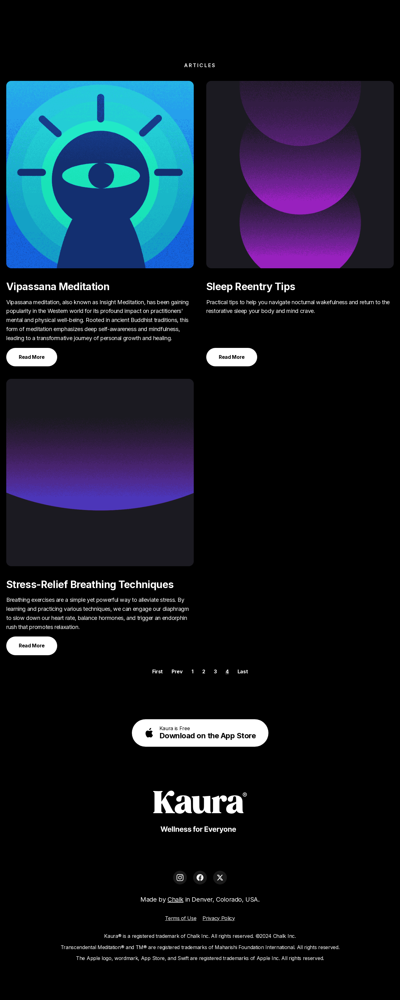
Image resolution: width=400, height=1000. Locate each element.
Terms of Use (180, 918)
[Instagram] (180, 877)
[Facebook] (200, 877)
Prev (177, 671)
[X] (220, 877)
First (157, 671)
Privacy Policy (218, 918)
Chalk (175, 899)
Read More (32, 357)
